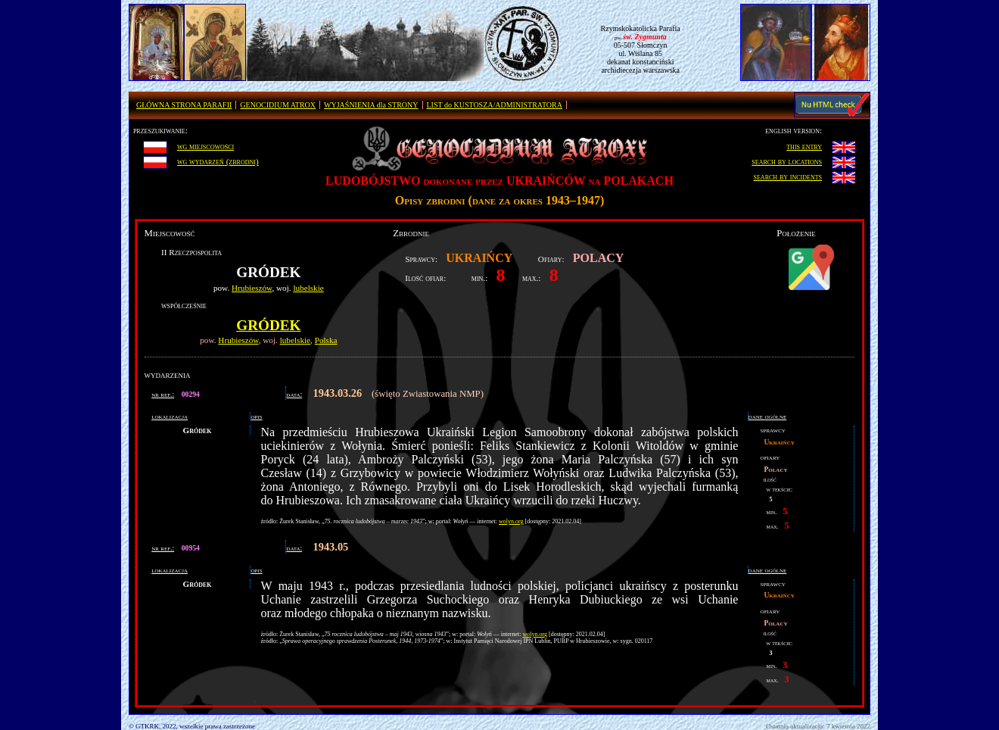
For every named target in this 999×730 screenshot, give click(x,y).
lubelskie (308, 287)
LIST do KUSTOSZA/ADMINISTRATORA (494, 105)
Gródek (268, 325)
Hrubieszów (252, 287)
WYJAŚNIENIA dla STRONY (371, 105)
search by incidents (788, 176)
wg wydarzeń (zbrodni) (218, 161)
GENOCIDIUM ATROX (278, 105)
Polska (326, 340)
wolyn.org (511, 521)
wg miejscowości (205, 146)
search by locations (787, 161)
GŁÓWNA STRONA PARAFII (184, 105)
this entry (804, 146)
